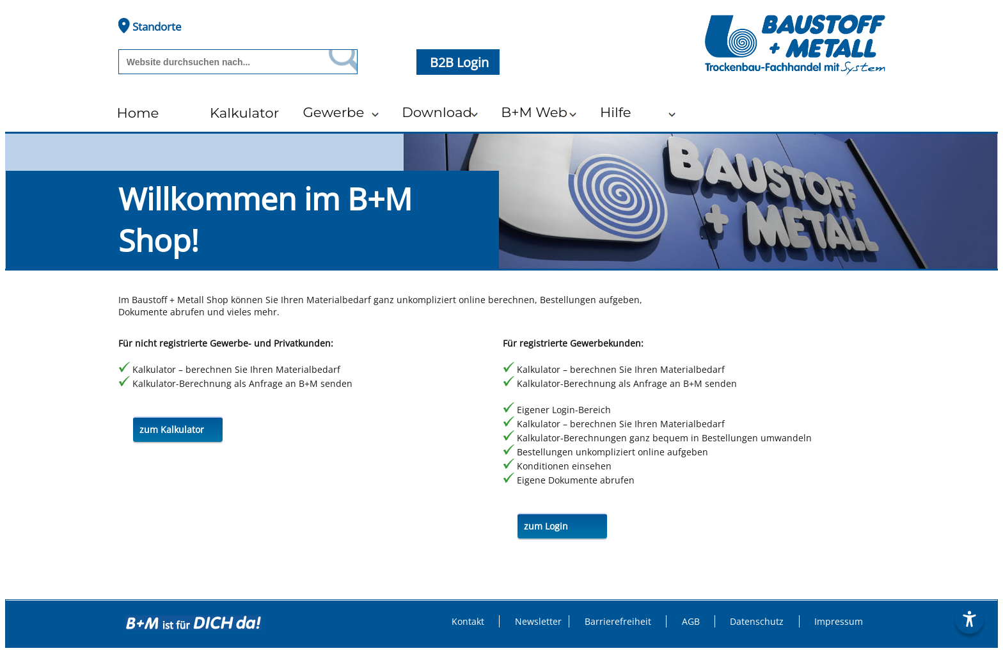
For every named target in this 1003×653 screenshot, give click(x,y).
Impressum (838, 621)
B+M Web (534, 112)
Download (437, 112)
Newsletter (538, 621)
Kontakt (468, 621)
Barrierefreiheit (618, 621)
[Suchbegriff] (220, 62)
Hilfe (615, 112)
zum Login (546, 526)
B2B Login (461, 62)
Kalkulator (244, 112)
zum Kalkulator (171, 429)
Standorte (150, 26)
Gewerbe (333, 112)
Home (137, 112)
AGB (691, 621)
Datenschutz (757, 621)
